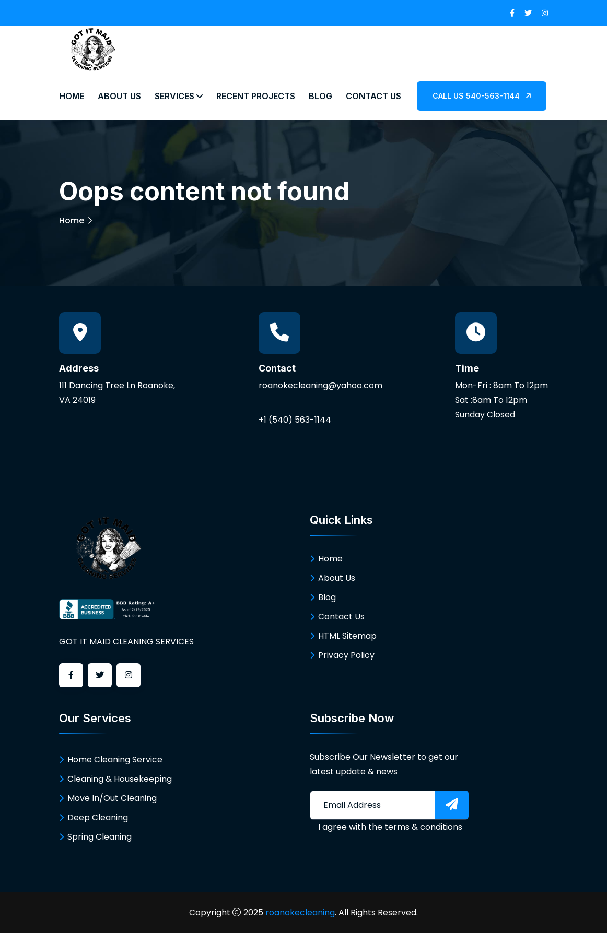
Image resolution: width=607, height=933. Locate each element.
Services (179, 96)
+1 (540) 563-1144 (295, 420)
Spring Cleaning (99, 836)
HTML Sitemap (347, 635)
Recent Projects (255, 96)
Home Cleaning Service (114, 759)
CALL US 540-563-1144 (482, 95)
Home (71, 96)
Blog (320, 96)
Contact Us (373, 96)
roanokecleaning (300, 912)
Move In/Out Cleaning (112, 798)
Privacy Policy (346, 655)
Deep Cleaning (97, 817)
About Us (119, 96)
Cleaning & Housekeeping (119, 778)
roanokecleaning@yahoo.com (320, 385)
